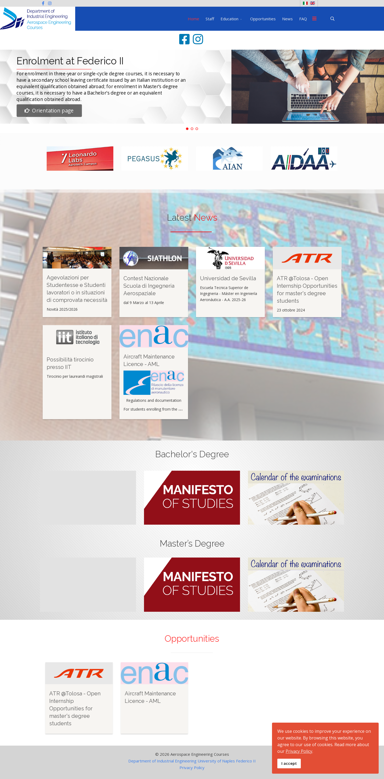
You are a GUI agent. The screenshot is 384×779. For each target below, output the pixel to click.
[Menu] (314, 19)
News (287, 18)
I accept (289, 763)
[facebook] (43, 3)
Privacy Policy (192, 767)
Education (229, 18)
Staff (210, 18)
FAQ (303, 18)
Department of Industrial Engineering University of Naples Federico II (192, 761)
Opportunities (263, 18)
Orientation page (49, 110)
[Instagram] (49, 3)
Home (193, 18)
